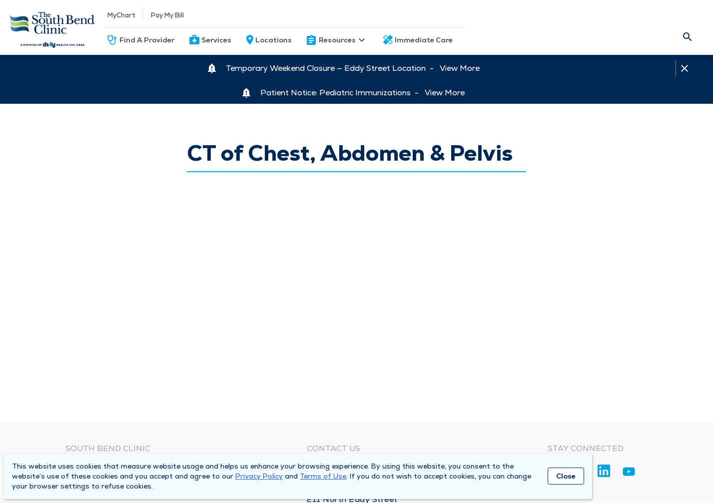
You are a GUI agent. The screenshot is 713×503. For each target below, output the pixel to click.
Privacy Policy (259, 476)
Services (216, 39)
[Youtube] (629, 473)
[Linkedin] (604, 471)
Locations (273, 39)
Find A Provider (146, 39)
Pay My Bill (167, 15)
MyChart (121, 15)
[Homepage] (52, 27)
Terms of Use (323, 476)
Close (566, 476)
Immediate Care (424, 39)
